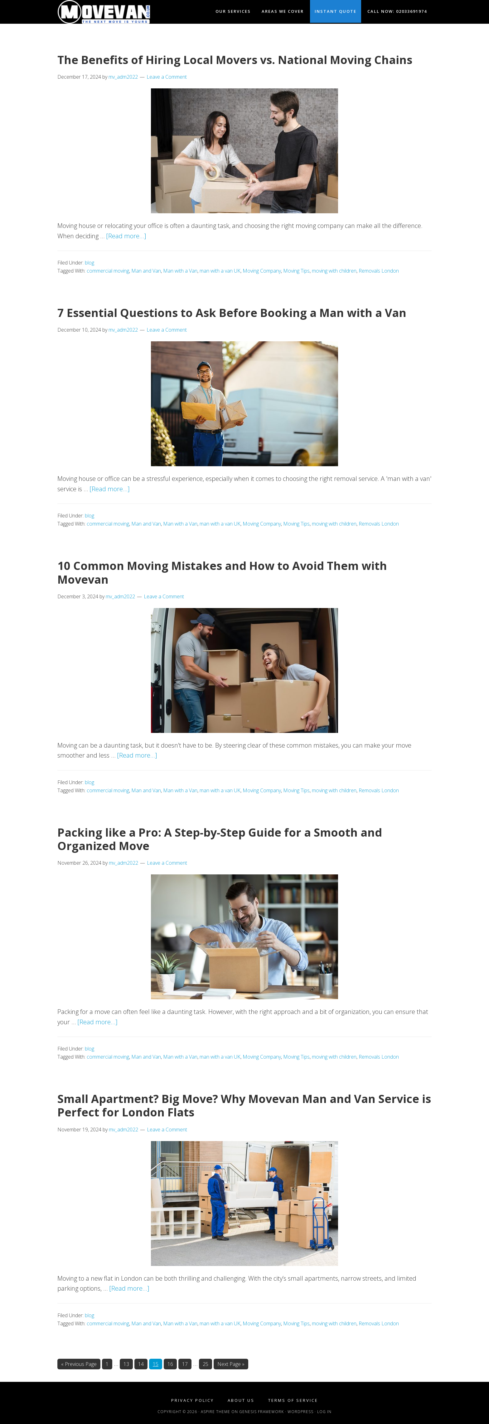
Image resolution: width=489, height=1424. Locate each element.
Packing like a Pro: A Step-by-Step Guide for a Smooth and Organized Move (219, 839)
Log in (324, 1411)
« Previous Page (79, 1364)
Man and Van (146, 270)
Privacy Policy (192, 1400)
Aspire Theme (215, 1411)
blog (89, 262)
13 (128, 1363)
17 (186, 1363)
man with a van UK (220, 270)
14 (143, 1363)
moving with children (334, 270)
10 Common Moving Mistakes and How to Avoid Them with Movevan (222, 572)
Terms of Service (293, 1400)
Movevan (113, 12)
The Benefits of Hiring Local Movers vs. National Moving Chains (234, 59)
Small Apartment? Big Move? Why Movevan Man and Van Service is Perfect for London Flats (244, 1105)
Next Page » (230, 1364)
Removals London (379, 270)
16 (172, 1363)
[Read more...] (126, 236)
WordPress (300, 1411)
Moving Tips (296, 270)
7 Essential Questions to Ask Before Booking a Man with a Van (231, 312)
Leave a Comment (167, 76)
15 (157, 1363)
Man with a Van (180, 270)
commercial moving (108, 270)
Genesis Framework (261, 1411)
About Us (241, 1400)
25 (207, 1363)
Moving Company (262, 270)
